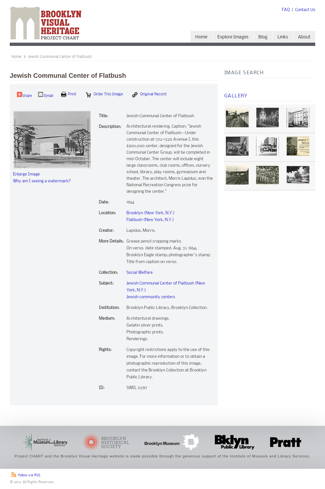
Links (283, 37)
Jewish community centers (150, 297)
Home (201, 37)
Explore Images (232, 37)
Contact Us (305, 10)
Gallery (236, 96)
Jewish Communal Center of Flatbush (60, 57)
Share (24, 95)
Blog (262, 37)
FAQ (286, 10)
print (68, 94)
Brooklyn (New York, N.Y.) (150, 213)
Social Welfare (139, 273)
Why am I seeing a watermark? (42, 181)
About (304, 37)
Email (45, 95)
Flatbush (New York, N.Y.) (150, 220)
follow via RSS (29, 475)
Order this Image (104, 94)
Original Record (149, 94)
